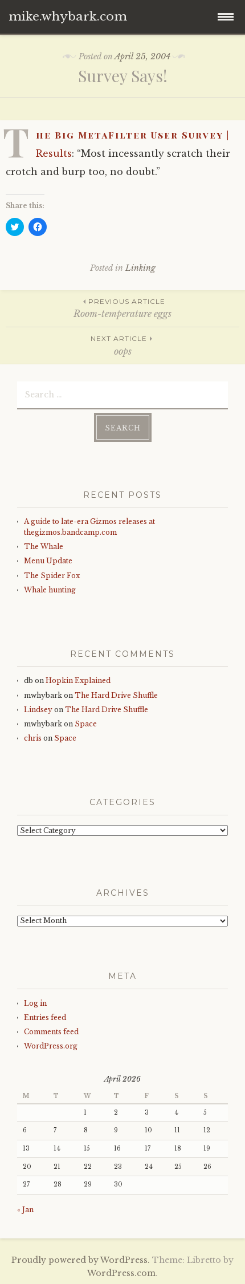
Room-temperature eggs (122, 307)
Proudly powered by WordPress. (80, 1260)
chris (33, 738)
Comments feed (51, 1031)
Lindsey (38, 709)
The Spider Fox (52, 575)
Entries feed (45, 1017)
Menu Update (48, 560)
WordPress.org (50, 1046)
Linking (140, 268)
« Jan (25, 1209)
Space (86, 724)
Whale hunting (50, 590)
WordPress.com (121, 1273)
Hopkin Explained (78, 680)
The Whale (43, 546)
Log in (35, 1003)
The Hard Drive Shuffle (116, 695)
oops (122, 344)
